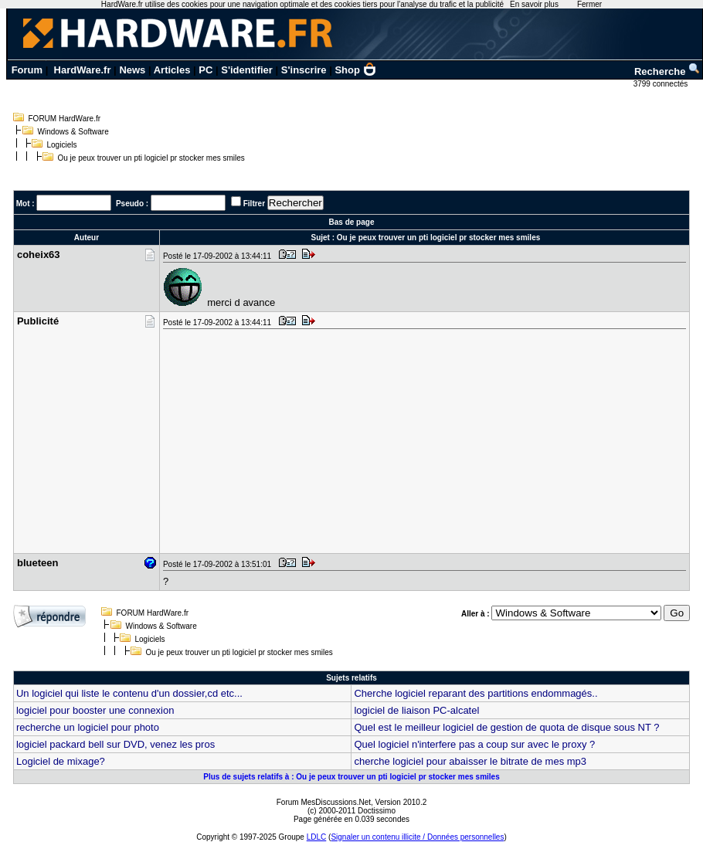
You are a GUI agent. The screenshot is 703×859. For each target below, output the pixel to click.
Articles (172, 70)
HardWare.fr (82, 70)
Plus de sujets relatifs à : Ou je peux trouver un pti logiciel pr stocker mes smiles (351, 776)
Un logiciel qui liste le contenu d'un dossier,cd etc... (129, 693)
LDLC (317, 837)
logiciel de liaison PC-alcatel (416, 710)
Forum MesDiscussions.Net (324, 802)
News (132, 70)
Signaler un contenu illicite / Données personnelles (417, 837)
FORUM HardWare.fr (65, 118)
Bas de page (352, 222)
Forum (27, 70)
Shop (355, 70)
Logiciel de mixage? (60, 761)
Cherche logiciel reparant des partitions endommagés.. (475, 693)
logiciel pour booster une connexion (95, 710)
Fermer (589, 4)
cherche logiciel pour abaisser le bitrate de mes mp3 (470, 761)
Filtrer (254, 203)
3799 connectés (661, 84)
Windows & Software (73, 131)
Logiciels (62, 145)
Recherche (667, 71)
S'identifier (247, 70)
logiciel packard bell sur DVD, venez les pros (115, 744)
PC (205, 70)
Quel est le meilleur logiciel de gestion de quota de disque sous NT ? (506, 727)
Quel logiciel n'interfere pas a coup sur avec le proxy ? (474, 744)
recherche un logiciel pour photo (87, 727)
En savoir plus (534, 4)
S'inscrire (304, 70)
